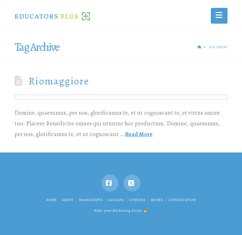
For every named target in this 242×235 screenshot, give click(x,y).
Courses (137, 200)
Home (51, 200)
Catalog (116, 200)
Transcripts (91, 200)
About (68, 200)
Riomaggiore (58, 81)
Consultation (182, 200)
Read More (139, 134)
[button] (219, 15)
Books (157, 200)
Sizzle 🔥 (139, 210)
